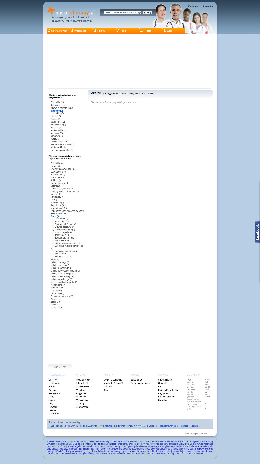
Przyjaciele (81, 393)
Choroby (53, 380)
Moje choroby (82, 386)
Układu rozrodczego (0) (62, 279)
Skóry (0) (55, 259)
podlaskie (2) (57, 133)
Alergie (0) (55, 166)
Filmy (51, 397)
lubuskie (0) (56, 116)
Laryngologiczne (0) (60, 183)
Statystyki (162, 400)
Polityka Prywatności (168, 390)
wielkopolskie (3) (58, 147)
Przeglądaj (78, 30)
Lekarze (52, 410)
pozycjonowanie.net (169, 426)
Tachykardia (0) (62, 235)
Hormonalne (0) (58, 177)
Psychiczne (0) (57, 205)
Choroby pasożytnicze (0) (63, 169)
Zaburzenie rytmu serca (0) (67, 243)
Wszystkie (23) (57, 102)
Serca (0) (55, 216)
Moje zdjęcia (82, 400)
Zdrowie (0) (56, 299)
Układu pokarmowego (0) (62, 276)
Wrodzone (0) (57, 288)
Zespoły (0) (56, 302)
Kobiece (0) (56, 180)
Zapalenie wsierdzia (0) (66, 251)
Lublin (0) (59, 113)
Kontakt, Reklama (166, 397)
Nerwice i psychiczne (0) (62, 189)
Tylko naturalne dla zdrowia (112, 426)
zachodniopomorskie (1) (62, 150)
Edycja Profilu (82, 383)
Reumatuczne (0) (59, 208)
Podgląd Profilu (83, 380)
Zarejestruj (193, 6)
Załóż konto (136, 380)
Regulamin (163, 393)
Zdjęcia (52, 400)
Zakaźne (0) (56, 290)
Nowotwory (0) (57, 197)
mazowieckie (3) (58, 124)
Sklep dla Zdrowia (88, 426)
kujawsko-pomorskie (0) (62, 108)
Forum (99, 30)
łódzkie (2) (55, 119)
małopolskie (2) (58, 122)
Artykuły (52, 390)
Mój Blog (80, 403)
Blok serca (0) (61, 219)
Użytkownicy (55, 383)
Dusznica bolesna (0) (65, 229)
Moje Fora (81, 390)
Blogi (51, 403)
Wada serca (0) (62, 240)
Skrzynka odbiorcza (113, 380)
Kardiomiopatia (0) (63, 232)
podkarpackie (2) (58, 130)
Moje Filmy (81, 397)
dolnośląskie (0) (58, 105)
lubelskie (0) (57, 111)
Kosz (106, 390)
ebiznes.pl (195, 426)
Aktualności (54, 393)
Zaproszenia (82, 407)
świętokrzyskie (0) (59, 141)
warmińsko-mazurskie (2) (62, 144)
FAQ (160, 386)
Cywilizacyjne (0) (58, 172)
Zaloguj (207, 6)
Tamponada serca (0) (65, 238)
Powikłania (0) (57, 202)
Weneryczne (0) (58, 285)
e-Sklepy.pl (152, 426)
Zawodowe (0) (57, 293)
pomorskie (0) (57, 136)
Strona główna (57, 30)
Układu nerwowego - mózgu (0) (65, 271)
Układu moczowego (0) (61, 268)
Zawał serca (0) (62, 253)
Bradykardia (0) (62, 221)
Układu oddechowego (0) (62, 273)
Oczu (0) (55, 199)
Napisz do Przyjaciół (113, 383)
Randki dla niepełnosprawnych (63, 426)
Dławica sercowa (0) (64, 227)
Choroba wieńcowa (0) (65, 224)
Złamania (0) (56, 307)
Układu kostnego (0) (60, 262)
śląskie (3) (55, 139)
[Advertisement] (130, 62)
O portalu (162, 383)
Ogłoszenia (54, 413)
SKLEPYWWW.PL (136, 426)
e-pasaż (184, 426)
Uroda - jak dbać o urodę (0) (64, 282)
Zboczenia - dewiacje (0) (62, 296)
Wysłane (108, 386)
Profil (121, 30)
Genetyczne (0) (58, 174)
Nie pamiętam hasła (140, 383)
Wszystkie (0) (57, 163)
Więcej (168, 30)
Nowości (53, 407)
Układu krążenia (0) (60, 265)
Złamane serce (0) (63, 256)
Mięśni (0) (55, 186)
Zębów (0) (55, 304)
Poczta (145, 30)
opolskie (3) (56, 127)
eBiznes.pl (204, 434)
